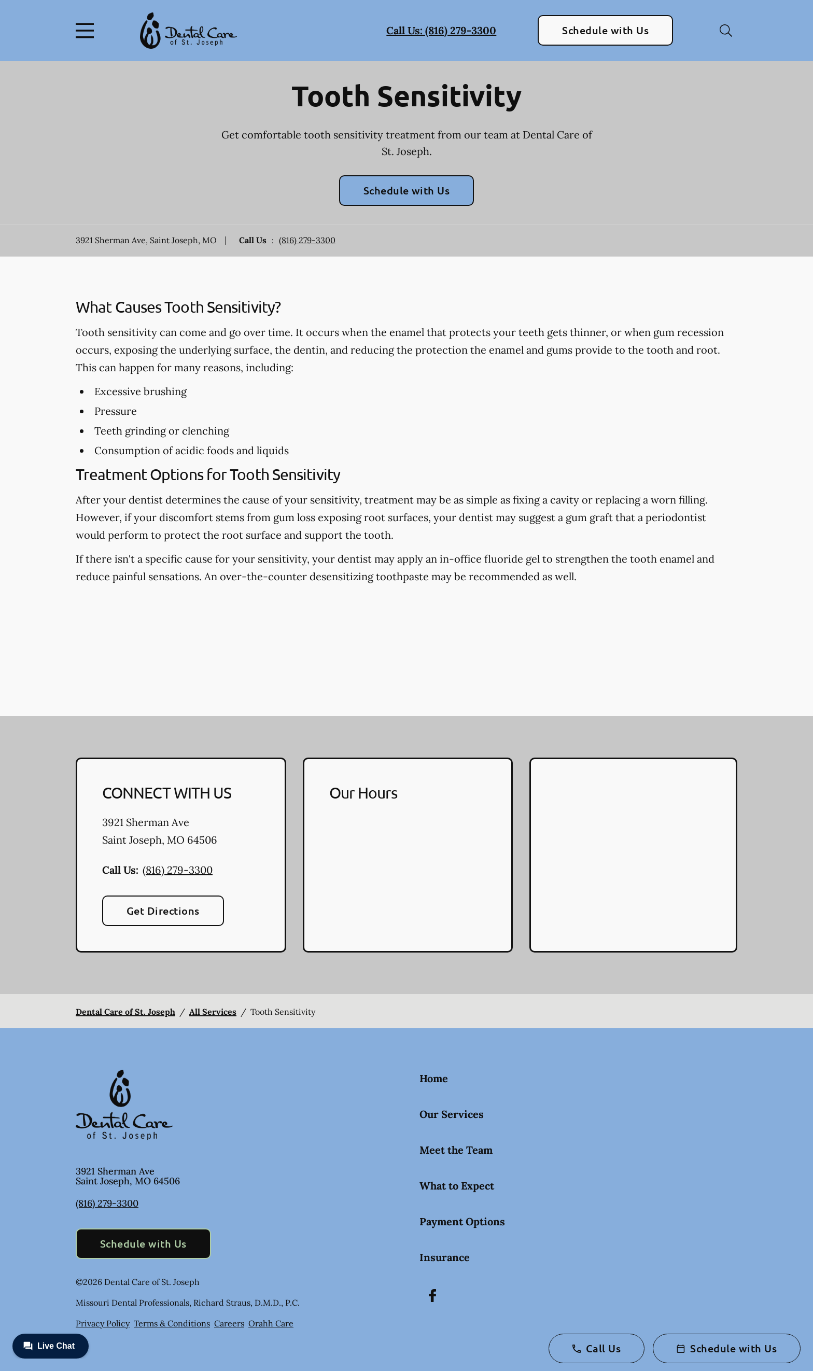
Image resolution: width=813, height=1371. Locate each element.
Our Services (451, 1114)
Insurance (444, 1257)
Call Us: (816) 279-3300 (441, 30)
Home (433, 1078)
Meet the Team (456, 1149)
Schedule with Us (605, 30)
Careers (229, 1323)
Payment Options (462, 1221)
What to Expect (456, 1185)
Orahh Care (270, 1323)
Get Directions (163, 910)
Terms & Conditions (172, 1323)
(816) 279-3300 (307, 240)
